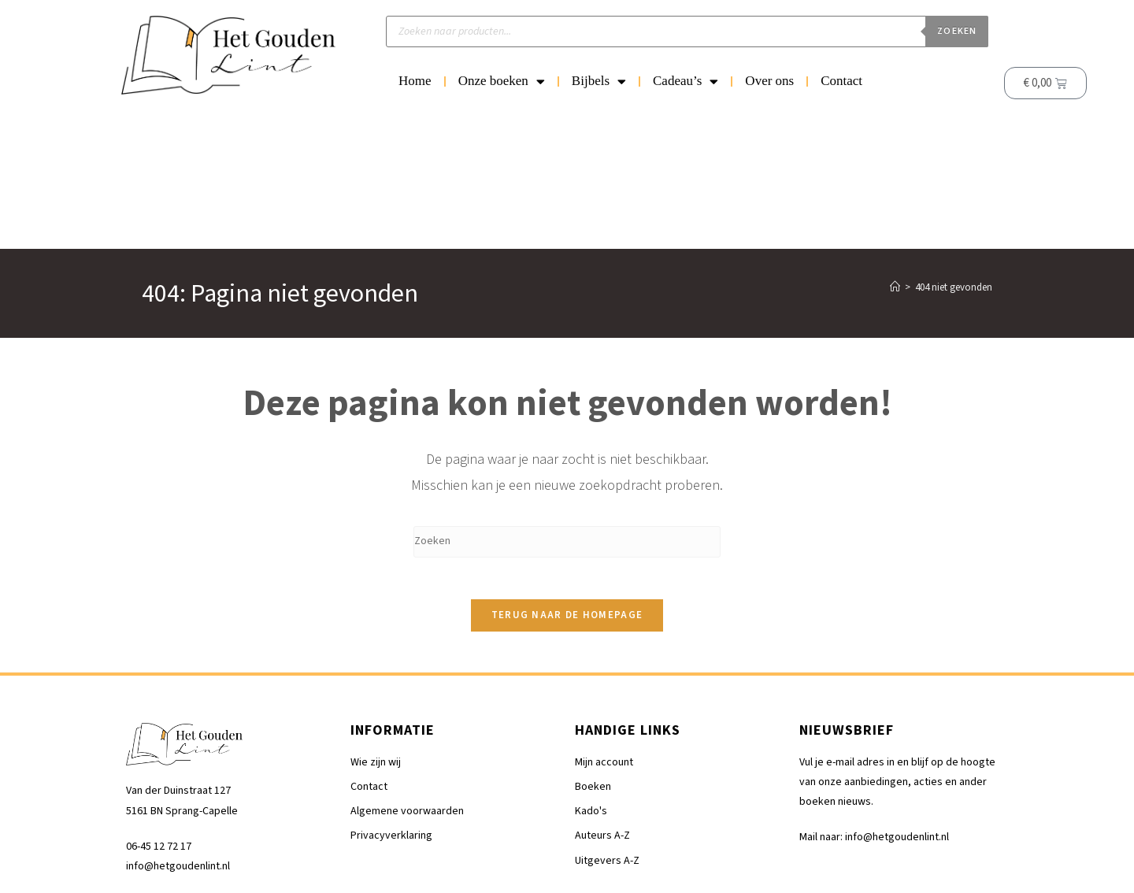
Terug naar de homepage (567, 487)
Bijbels (599, 81)
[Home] (895, 153)
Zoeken (956, 31)
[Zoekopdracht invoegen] (567, 408)
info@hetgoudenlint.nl (178, 739)
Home (415, 80)
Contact (841, 80)
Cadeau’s (685, 81)
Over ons (769, 80)
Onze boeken (501, 81)
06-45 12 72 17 (158, 719)
